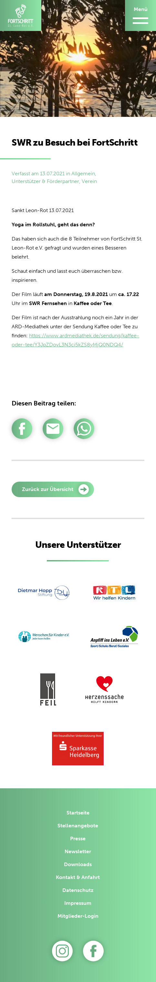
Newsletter (78, 851)
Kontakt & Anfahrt (78, 877)
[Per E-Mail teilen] (53, 428)
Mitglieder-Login (78, 916)
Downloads (78, 864)
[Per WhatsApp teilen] (84, 428)
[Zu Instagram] (62, 951)
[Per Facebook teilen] (22, 428)
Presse (78, 838)
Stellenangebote (77, 826)
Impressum (77, 903)
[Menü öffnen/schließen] (140, 15)
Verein (89, 181)
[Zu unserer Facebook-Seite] (93, 951)
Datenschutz (77, 890)
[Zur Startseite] (20, 15)
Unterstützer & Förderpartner (45, 181)
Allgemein (83, 173)
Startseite (78, 813)
